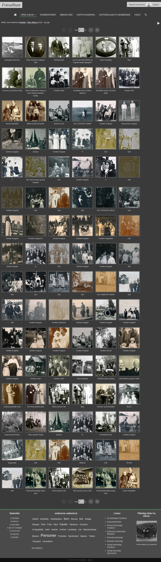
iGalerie (83, 560)
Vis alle (47, 22)
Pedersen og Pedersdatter (106, 407)
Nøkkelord (66, 15)
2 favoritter (14, 537)
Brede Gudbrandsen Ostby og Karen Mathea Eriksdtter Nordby (36, 93)
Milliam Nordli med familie (35, 124)
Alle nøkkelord (37, 548)
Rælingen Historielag (115, 541)
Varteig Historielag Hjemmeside (114, 552)
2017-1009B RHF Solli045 (106, 294)
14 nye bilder (14, 524)
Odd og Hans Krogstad (129, 124)
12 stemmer (14, 534)
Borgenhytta (12, 463)
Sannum (35, 152)
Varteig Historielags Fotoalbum (114, 546)
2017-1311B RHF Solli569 (82, 124)
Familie (22, 22)
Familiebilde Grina (106, 435)
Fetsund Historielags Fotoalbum (115, 526)
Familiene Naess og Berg (105, 379)
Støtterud (82, 463)
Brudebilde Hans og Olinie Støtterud (82, 92)
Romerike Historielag (115, 537)
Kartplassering (86, 15)
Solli (105, 152)
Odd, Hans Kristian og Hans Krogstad (35, 181)
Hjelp (137, 15)
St (35, 266)
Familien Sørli (129, 90)
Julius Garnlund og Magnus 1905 (35, 61)
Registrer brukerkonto (137, 4)
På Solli (129, 463)
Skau (129, 60)
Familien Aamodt (105, 351)
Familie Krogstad (12, 266)
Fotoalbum (11, 5)
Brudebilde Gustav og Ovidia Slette (105, 92)
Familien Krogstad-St (36, 238)
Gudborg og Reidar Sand (12, 407)
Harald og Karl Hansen (12, 435)
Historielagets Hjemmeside (114, 15)
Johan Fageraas (82, 379)
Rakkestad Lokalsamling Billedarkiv (116, 532)
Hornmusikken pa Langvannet (147, 544)
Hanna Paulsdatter (12, 124)
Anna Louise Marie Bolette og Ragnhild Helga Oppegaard (82, 61)
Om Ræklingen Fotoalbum (117, 518)
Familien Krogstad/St (106, 238)
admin (90, 560)
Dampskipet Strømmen (12, 60)
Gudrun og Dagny (106, 60)
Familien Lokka (35, 379)
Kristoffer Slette (59, 90)
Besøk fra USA (59, 124)
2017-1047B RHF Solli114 (106, 210)
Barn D (129, 407)
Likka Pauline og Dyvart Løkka (129, 379)
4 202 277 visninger (14, 528)
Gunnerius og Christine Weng (12, 90)
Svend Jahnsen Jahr (59, 407)
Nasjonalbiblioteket (114, 522)
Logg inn (156, 4)
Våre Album (27, 15)
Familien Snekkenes (59, 322)
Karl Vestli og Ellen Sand (35, 407)
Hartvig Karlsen (59, 60)
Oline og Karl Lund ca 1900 (82, 491)
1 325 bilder (14, 518)
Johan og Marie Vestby (35, 435)
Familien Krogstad (106, 124)
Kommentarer (48, 15)
